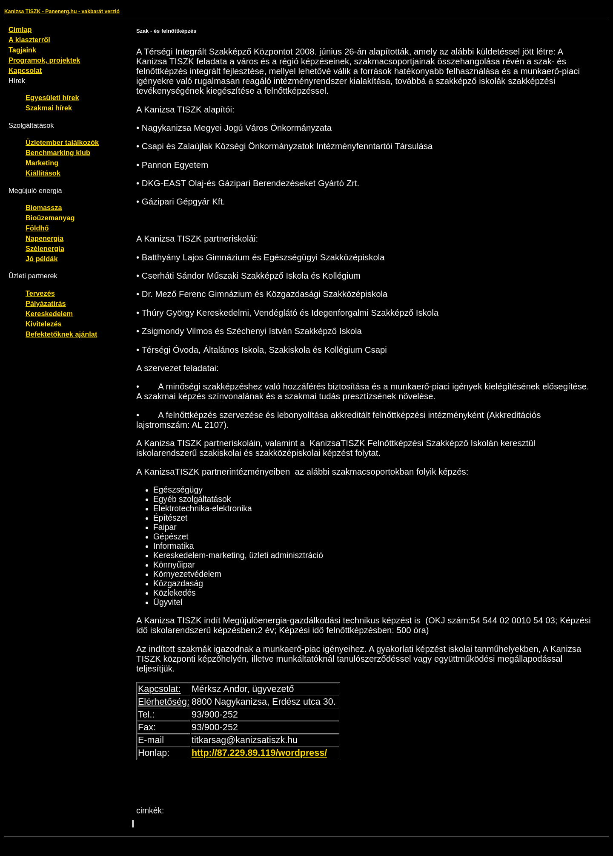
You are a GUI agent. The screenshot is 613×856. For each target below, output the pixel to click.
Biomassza (44, 207)
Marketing (42, 163)
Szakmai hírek (49, 108)
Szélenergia (45, 248)
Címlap (20, 29)
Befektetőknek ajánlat (61, 334)
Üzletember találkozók (62, 142)
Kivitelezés (44, 324)
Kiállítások (43, 173)
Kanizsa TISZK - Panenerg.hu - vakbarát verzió (62, 11)
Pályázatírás (46, 303)
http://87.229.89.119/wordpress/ (259, 753)
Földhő (37, 228)
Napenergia (44, 238)
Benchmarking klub (58, 152)
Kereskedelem (49, 313)
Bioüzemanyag (50, 218)
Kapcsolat (25, 70)
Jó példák (42, 258)
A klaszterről (29, 39)
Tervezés (40, 293)
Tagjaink (22, 50)
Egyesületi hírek (52, 97)
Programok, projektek (44, 60)
